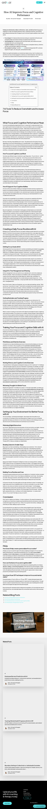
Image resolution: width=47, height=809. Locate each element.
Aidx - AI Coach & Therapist (14, 18)
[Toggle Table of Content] (35, 87)
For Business (25, 789)
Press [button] (24, 791)
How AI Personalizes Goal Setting (12, 599)
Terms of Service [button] (27, 794)
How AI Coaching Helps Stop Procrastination (15, 597)
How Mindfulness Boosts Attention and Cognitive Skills (17, 600)
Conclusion (14, 100)
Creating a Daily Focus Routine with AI (20, 94)
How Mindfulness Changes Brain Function (14, 602)
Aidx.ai (22, 48)
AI (23, 8)
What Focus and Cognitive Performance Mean (22, 91)
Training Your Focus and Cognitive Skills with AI (22, 96)
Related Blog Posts (15, 105)
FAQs (12, 102)
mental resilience (23, 336)
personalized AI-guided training (10, 381)
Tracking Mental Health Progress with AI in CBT (23, 622)
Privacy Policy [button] (26, 793)
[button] (44, 2)
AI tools (39, 30)
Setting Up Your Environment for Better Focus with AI (23, 98)
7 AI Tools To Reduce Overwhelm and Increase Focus (23, 89)
